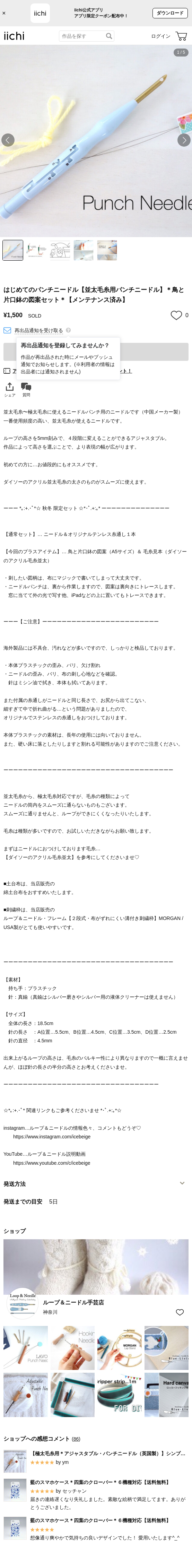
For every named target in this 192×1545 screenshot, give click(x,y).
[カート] (181, 36)
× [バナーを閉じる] (4, 13)
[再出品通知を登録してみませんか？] (68, 329)
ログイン (161, 36)
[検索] (109, 36)
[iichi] (14, 38)
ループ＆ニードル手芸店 (73, 1302)
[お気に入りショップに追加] (180, 1312)
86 (76, 1438)
